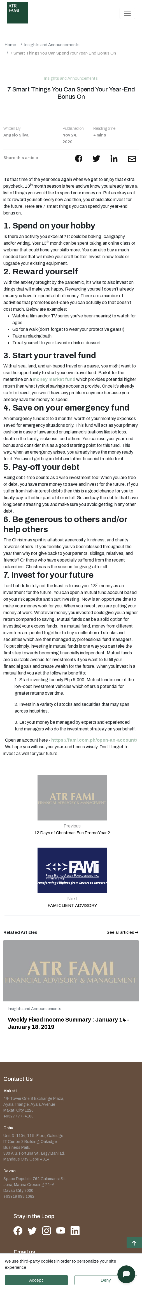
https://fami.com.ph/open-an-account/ (94, 740)
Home (10, 45)
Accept (36, 1280)
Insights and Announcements (52, 45)
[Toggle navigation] (127, 13)
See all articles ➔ (123, 932)
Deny (106, 1280)
